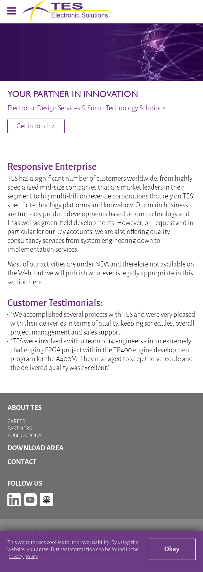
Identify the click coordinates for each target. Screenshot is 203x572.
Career (16, 421)
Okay (171, 549)
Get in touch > (36, 126)
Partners (19, 428)
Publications (24, 435)
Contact (22, 462)
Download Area (35, 448)
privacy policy (22, 556)
